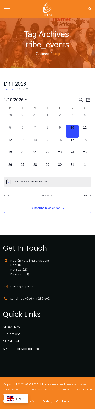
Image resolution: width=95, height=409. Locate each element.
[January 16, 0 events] (60, 144)
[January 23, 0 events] (60, 156)
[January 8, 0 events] (47, 131)
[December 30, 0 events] (22, 119)
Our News (63, 401)
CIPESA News (11, 327)
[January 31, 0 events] (72, 168)
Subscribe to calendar (45, 208)
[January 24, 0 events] (72, 156)
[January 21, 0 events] (35, 156)
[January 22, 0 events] (47, 156)
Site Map (32, 401)
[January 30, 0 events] (60, 168)
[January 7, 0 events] (35, 131)
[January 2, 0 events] (60, 119)
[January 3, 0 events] (72, 119)
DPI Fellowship (13, 341)
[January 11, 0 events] (85, 131)
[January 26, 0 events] (10, 168)
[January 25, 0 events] (85, 156)
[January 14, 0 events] (35, 144)
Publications (11, 334)
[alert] (47, 182)
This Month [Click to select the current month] (47, 195)
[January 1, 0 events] (47, 119)
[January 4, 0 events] (85, 119)
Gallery (47, 401)
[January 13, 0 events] (22, 144)
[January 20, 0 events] (22, 156)
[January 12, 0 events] (10, 144)
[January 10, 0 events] (72, 131)
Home (42, 54)
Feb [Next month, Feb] (87, 195)
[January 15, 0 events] (47, 144)
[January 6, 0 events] (22, 131)
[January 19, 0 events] (10, 156)
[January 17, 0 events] (72, 144)
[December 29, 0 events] (10, 119)
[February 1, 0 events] (85, 168)
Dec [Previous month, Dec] (7, 195)
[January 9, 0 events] (60, 131)
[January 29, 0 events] (47, 168)
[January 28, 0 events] (35, 168)
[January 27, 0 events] (22, 168)
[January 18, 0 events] (85, 144)
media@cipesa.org (24, 286)
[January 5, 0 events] (10, 131)
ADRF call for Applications (21, 349)
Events (8, 89)
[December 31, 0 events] (35, 119)
